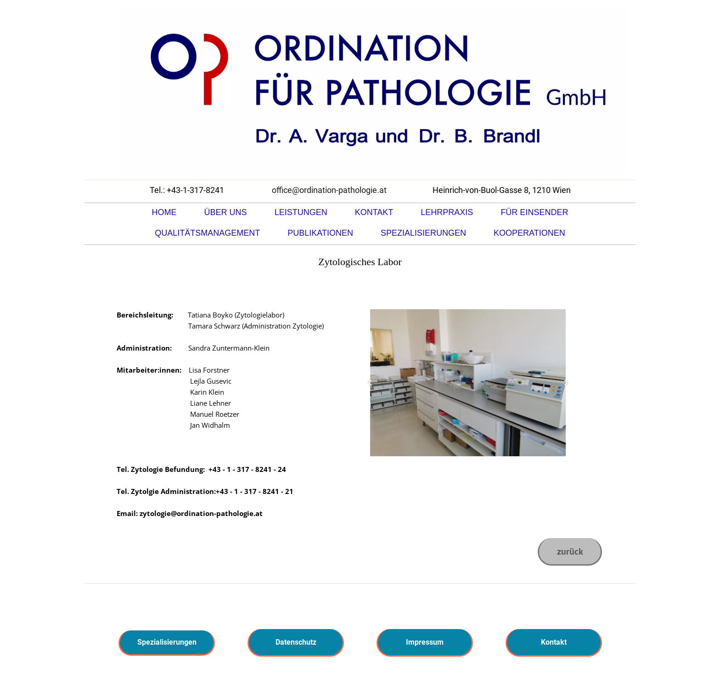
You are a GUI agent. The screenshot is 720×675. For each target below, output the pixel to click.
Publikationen (320, 233)
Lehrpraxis (447, 212)
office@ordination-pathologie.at (329, 190)
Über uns (225, 212)
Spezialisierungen (423, 233)
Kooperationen (529, 233)
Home (164, 212)
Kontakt (374, 212)
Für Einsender (534, 212)
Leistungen (301, 212)
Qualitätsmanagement (207, 233)
